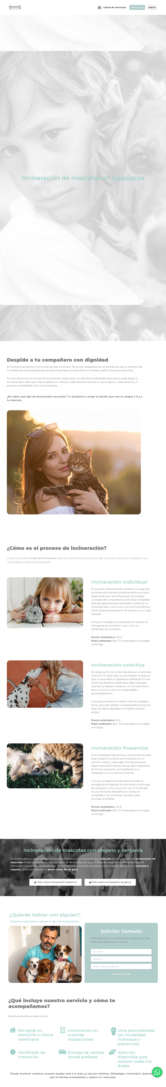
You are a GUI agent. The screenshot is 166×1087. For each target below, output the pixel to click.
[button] (95, 7)
